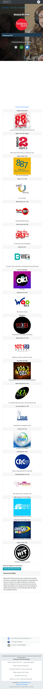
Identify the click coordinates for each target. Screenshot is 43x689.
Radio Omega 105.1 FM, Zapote (22, 497)
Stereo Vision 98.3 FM (22, 224)
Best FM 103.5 (22, 247)
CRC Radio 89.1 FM (22, 451)
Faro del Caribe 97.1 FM (22, 406)
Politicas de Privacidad (21, 684)
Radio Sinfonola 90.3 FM (22, 383)
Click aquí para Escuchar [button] (12, 568)
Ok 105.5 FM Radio (22, 270)
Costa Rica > (5, 8)
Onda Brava (22, 315)
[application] (21, 35)
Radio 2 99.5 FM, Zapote (22, 133)
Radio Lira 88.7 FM (22, 156)
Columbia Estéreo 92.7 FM (22, 474)
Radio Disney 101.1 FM (22, 201)
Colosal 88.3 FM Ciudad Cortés (22, 520)
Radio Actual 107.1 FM (22, 338)
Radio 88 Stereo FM (22, 110)
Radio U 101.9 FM (22, 179)
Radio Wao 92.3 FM (22, 292)
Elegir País (6, 2)
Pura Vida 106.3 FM (22, 360)
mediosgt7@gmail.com (25, 682)
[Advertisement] (21, 83)
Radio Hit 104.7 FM (22, 542)
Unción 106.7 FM (22, 429)
